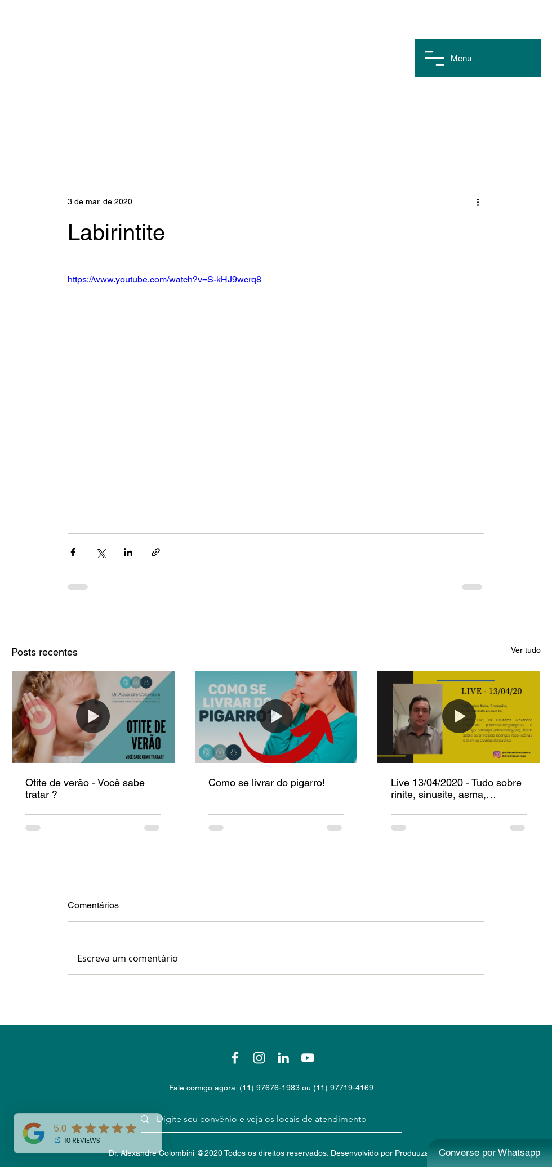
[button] (434, 58)
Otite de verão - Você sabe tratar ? (85, 788)
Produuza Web (421, 1152)
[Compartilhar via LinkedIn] (128, 552)
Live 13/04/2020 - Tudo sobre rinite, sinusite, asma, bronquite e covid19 (456, 788)
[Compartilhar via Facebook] (73, 552)
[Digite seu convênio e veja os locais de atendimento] (267, 1119)
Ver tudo (526, 649)
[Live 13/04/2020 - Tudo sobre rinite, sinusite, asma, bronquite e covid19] (458, 716)
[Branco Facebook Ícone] (235, 1058)
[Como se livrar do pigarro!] (276, 716)
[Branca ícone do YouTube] (307, 1058)
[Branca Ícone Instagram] (259, 1058)
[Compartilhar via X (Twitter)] (100, 552)
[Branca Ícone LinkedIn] (283, 1058)
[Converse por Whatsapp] (489, 1153)
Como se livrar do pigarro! (266, 782)
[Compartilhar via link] (155, 552)
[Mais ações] (477, 201)
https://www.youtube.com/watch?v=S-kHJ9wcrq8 (164, 279)
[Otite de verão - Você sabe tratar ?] (93, 716)
